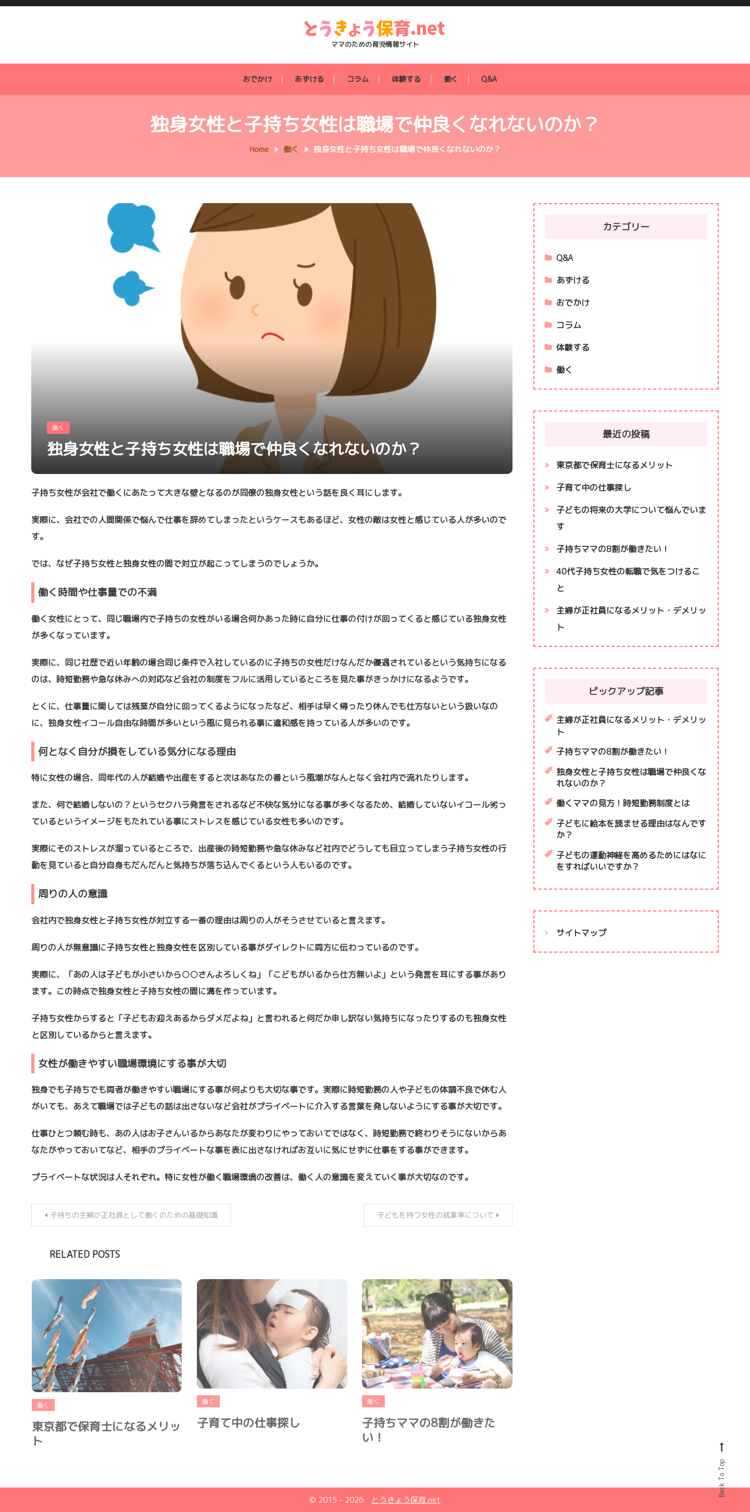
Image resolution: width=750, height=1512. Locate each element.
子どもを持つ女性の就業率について (435, 1215)
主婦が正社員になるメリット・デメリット (631, 619)
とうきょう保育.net (406, 1499)
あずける (309, 79)
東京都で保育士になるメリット (106, 1444)
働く (451, 79)
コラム (358, 79)
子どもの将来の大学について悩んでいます (631, 518)
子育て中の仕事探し (248, 1433)
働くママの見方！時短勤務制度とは (623, 803)
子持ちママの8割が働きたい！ (428, 1440)
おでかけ (257, 79)
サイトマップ (581, 933)
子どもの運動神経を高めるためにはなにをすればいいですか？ (631, 860)
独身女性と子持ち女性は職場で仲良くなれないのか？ (234, 449)
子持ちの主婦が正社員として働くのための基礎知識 (134, 1215)
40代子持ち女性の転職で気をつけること (628, 580)
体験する (406, 79)
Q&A (489, 79)
